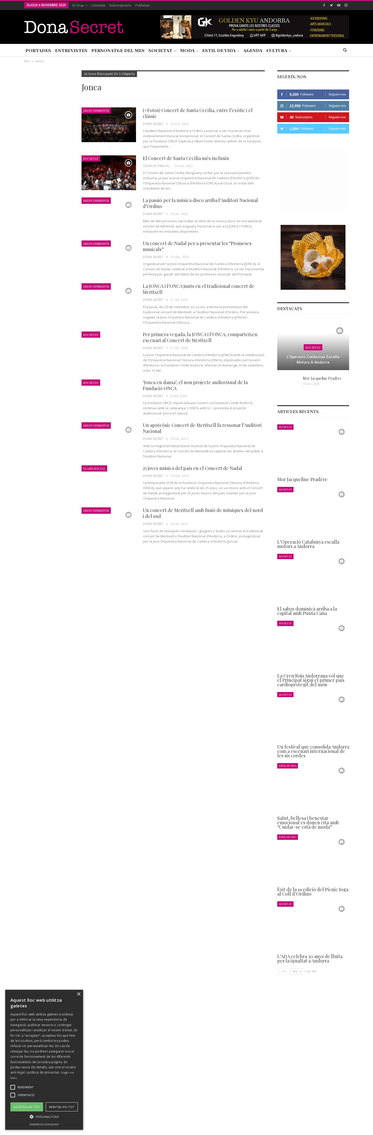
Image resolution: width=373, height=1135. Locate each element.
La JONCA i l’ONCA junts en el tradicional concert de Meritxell (198, 289)
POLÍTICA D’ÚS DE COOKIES (218, 1115)
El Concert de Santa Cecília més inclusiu (186, 158)
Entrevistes (71, 50)
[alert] (44, 1060)
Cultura (276, 50)
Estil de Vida (219, 50)
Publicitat (142, 5)
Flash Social (94, 468)
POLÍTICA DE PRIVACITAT (145, 1115)
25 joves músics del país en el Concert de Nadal (192, 468)
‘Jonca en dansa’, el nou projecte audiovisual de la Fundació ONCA (195, 385)
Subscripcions (120, 5)
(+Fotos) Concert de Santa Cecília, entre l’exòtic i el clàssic (198, 113)
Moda (187, 50)
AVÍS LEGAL (181, 1115)
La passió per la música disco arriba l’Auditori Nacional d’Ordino (200, 203)
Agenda (252, 50)
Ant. (283, 971)
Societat (160, 50)
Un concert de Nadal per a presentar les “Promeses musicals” (197, 246)
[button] (44, 1116)
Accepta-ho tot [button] (26, 1107)
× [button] (78, 994)
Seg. (296, 971)
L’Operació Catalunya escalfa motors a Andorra (313, 360)
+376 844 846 (265, 1080)
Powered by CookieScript (44, 1124)
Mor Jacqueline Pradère (322, 378)
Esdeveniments (96, 110)
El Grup (78, 5)
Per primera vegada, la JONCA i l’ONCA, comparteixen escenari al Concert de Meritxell (200, 337)
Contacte (98, 5)
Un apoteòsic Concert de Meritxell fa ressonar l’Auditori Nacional (202, 428)
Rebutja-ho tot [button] (61, 1107)
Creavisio (342, 1127)
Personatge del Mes (118, 50)
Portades (38, 50)
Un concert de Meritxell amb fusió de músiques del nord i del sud (203, 513)
